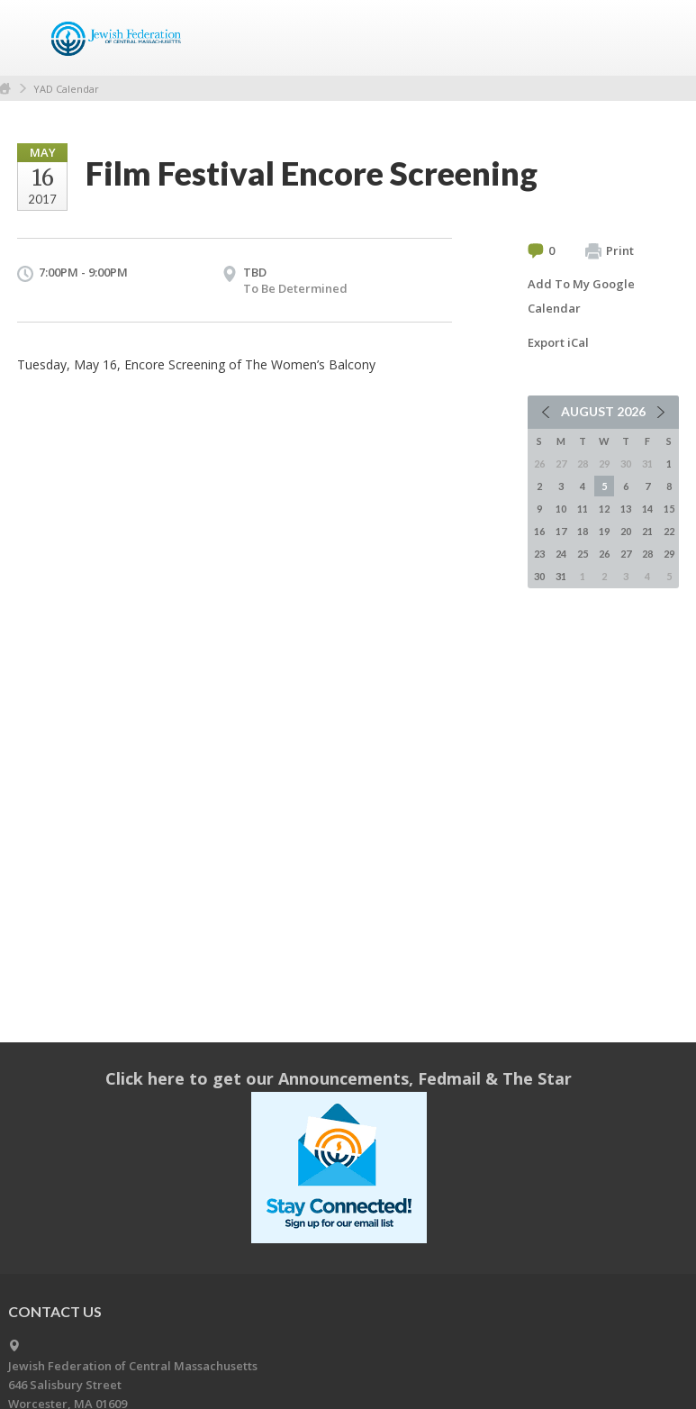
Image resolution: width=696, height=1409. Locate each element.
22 (669, 531)
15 (669, 508)
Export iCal (558, 342)
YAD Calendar (66, 88)
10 (561, 508)
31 (561, 576)
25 (582, 553)
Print (609, 251)
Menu (658, 38)
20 (625, 531)
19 (604, 531)
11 (582, 508)
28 (647, 553)
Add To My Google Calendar (581, 296)
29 (669, 553)
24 (561, 553)
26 (604, 553)
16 (539, 531)
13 (625, 508)
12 (604, 508)
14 (647, 508)
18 (582, 531)
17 (561, 531)
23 (539, 553)
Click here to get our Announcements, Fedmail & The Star (338, 1078)
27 (625, 553)
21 (647, 531)
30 (539, 576)
